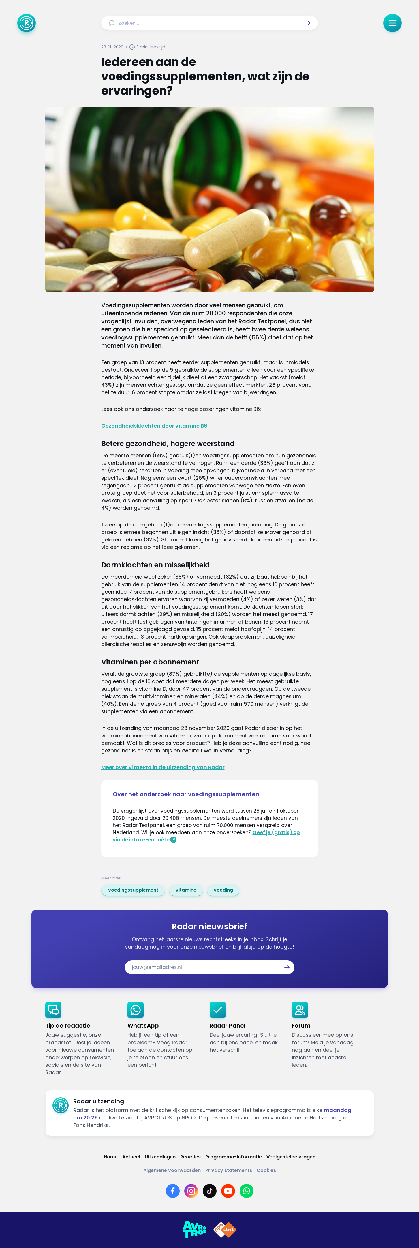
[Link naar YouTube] (228, 1191)
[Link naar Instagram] (191, 1191)
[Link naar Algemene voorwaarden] (172, 1170)
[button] (307, 23)
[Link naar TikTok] (210, 1191)
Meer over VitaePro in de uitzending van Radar (163, 767)
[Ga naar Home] (26, 23)
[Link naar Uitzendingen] (160, 1156)
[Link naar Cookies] (266, 1170)
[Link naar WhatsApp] (246, 1191)
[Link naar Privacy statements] (228, 1170)
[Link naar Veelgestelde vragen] (290, 1156)
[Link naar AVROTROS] (194, 1230)
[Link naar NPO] (225, 1230)
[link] (133, 890)
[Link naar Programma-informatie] (233, 1156)
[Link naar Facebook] (173, 1191)
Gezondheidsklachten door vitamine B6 (154, 425)
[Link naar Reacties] (190, 1156)
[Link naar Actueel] (131, 1156)
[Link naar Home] (111, 1156)
